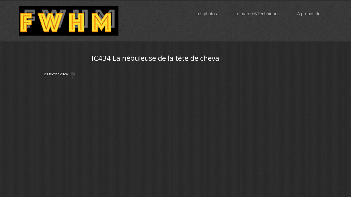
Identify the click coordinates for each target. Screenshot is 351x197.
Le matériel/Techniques (259, 13)
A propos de (311, 13)
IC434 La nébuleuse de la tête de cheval (156, 58)
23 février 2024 (56, 74)
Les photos (209, 13)
